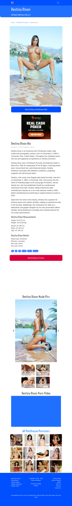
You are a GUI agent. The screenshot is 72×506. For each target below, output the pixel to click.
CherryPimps (14, 480)
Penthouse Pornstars (22, 22)
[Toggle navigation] (58, 3)
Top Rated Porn (32, 495)
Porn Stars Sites (50, 495)
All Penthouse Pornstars (36, 431)
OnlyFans (29, 251)
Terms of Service (56, 480)
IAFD (16, 251)
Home (13, 22)
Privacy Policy (57, 478)
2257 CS (58, 484)
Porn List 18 (23, 495)
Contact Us (58, 488)
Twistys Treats (15, 486)
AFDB (19, 251)
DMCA (59, 482)
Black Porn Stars (15, 478)
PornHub (24, 251)
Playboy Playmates (16, 484)
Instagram (35, 251)
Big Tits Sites (41, 495)
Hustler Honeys (15, 482)
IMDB (13, 251)
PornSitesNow (15, 495)
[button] (14, 330)
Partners (58, 486)
